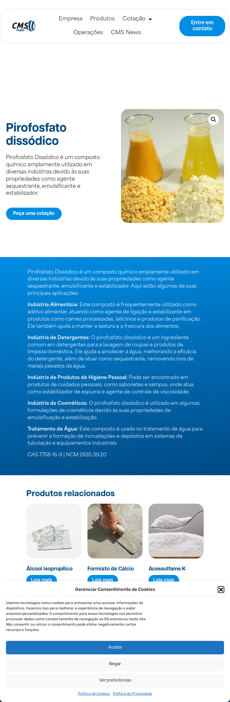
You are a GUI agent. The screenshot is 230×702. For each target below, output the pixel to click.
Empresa (70, 19)
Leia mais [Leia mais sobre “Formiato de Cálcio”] (102, 580)
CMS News (126, 33)
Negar (115, 664)
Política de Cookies (94, 694)
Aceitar (115, 647)
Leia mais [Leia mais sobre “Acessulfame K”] (163, 580)
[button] (221, 590)
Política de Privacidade (132, 694)
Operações (88, 33)
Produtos (102, 19)
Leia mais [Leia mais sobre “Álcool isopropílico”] (41, 580)
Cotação (137, 19)
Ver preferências (115, 680)
